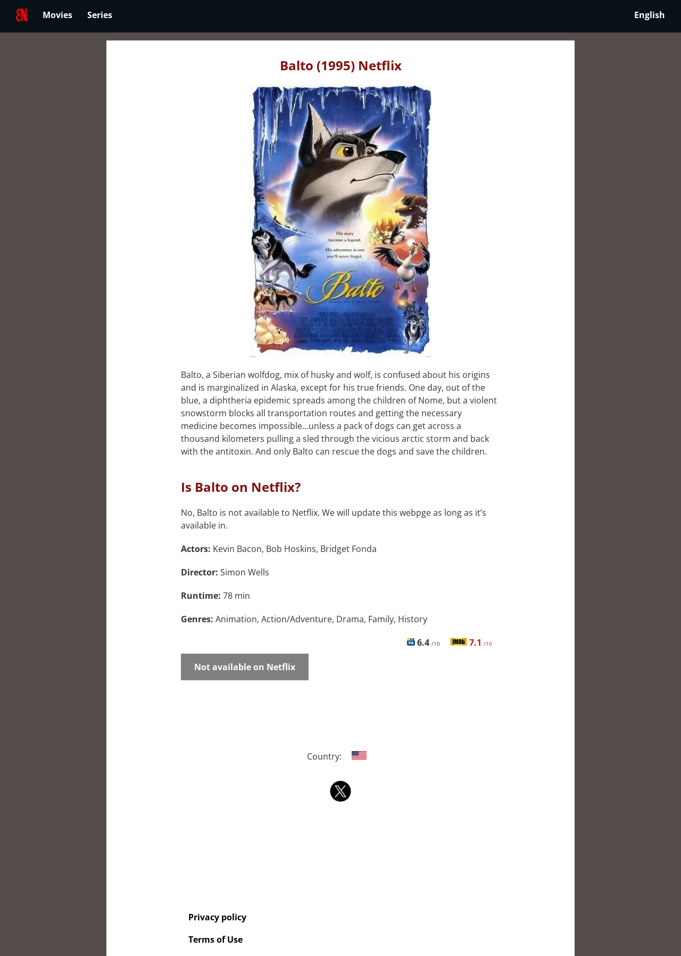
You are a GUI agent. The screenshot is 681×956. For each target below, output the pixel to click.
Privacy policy (217, 917)
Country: (341, 756)
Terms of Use (215, 939)
